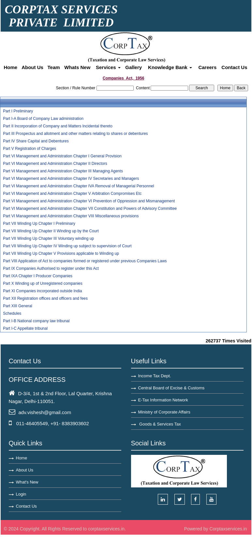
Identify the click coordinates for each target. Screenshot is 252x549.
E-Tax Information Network (163, 399)
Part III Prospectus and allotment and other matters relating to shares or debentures (75, 133)
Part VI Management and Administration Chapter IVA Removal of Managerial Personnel (78, 186)
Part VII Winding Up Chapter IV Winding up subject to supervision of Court (67, 246)
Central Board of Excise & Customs (171, 387)
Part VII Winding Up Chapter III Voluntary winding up (48, 238)
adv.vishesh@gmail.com (45, 412)
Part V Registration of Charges (29, 148)
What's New (27, 482)
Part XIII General (17, 306)
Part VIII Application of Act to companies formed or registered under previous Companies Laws (85, 261)
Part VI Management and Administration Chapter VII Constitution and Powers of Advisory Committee (90, 208)
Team (54, 67)
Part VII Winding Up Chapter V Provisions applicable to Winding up (61, 253)
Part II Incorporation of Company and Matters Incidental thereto (57, 126)
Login (21, 494)
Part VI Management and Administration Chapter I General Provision (62, 156)
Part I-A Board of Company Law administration (43, 118)
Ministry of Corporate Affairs (164, 412)
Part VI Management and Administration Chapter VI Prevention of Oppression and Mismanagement (89, 201)
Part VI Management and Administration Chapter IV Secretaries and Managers (71, 178)
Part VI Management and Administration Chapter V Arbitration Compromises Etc (72, 193)
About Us (32, 67)
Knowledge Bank (170, 67)
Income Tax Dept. (154, 375)
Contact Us (234, 67)
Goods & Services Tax (159, 424)
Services (108, 67)
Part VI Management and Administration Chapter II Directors (55, 163)
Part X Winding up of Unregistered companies (42, 283)
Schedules (12, 313)
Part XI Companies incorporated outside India (42, 291)
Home (11, 67)
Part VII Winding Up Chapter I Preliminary (39, 223)
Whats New (77, 67)
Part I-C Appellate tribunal (25, 328)
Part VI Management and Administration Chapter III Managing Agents (63, 171)
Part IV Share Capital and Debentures (35, 141)
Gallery (133, 67)
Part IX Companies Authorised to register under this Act (50, 268)
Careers (207, 67)
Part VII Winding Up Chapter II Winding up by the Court (50, 231)
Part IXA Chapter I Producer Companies (37, 276)
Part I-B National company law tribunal (36, 321)
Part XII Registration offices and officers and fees (45, 298)
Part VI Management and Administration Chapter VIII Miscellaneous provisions (71, 216)
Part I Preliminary (18, 111)
